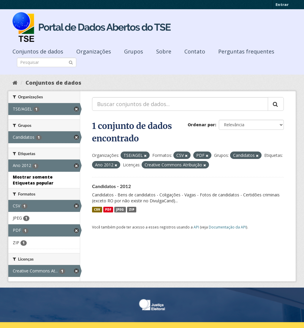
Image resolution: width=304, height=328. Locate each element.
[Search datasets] (46, 62)
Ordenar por (201, 124)
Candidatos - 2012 (111, 186)
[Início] (15, 82)
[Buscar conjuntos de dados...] (180, 104)
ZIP (131, 209)
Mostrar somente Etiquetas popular (33, 180)
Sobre (163, 51)
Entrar (282, 4)
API (196, 227)
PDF (108, 209)
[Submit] (70, 61)
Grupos (133, 51)
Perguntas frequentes (246, 51)
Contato (194, 51)
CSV (97, 209)
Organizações (93, 51)
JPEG (120, 209)
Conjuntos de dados (37, 51)
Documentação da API (227, 227)
